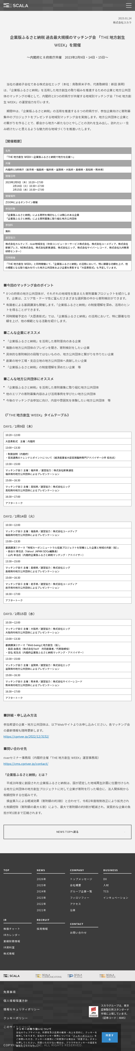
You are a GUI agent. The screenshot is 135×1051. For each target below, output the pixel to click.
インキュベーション (115, 897)
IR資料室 (9, 947)
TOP (6, 870)
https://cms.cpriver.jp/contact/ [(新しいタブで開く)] (26, 764)
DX (105, 879)
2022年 (41, 904)
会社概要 (75, 885)
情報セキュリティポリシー (22, 1009)
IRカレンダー (12, 935)
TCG (106, 891)
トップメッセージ (81, 879)
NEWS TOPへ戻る (67, 832)
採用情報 (42, 928)
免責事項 (10, 992)
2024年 (41, 891)
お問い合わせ (78, 932)
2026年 (41, 879)
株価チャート (12, 928)
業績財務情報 (12, 941)
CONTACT (76, 924)
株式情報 (9, 953)
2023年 (41, 897)
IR (5, 920)
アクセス (75, 904)
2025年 (41, 885)
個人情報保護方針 (16, 1001)
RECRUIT (43, 920)
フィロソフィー (79, 897)
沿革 (73, 910)
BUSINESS (110, 870)
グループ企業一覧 (81, 891)
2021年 (41, 910)
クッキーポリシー (16, 1018)
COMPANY (77, 870)
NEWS (41, 870)
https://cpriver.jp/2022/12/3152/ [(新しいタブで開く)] (26, 736)
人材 (106, 885)
